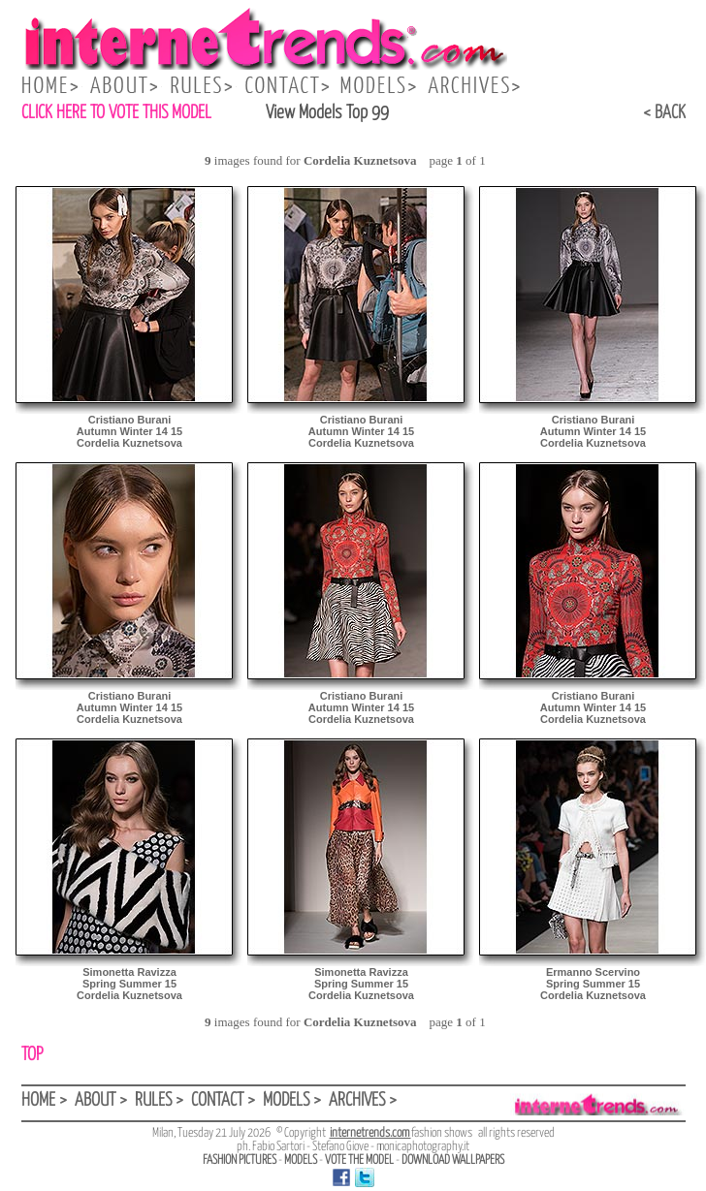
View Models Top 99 (327, 113)
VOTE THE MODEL (359, 1160)
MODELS (300, 1160)
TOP (32, 1055)
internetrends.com (370, 1133)
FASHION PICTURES (239, 1160)
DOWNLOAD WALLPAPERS (452, 1160)
